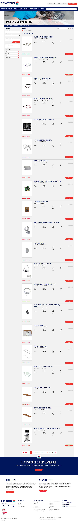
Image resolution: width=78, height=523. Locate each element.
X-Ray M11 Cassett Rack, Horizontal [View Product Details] (43, 140)
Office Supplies (52, 505)
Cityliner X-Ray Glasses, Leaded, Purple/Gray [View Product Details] (45, 57)
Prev (25, 452)
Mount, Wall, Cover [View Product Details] (39, 243)
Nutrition (51, 503)
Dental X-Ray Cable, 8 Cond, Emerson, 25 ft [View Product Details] (44, 284)
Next (54, 452)
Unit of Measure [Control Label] (8, 57)
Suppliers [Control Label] (7, 47)
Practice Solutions (67, 502)
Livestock (20, 505)
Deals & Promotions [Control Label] (8, 45)
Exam (35, 505)
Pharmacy (51, 506)
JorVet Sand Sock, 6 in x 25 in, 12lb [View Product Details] (42, 408)
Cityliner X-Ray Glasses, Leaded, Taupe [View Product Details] (43, 37)
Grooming (36, 506)
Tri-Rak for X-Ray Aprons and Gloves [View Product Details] (43, 367)
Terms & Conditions (50, 517)
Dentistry (36, 503)
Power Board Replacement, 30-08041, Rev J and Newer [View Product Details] (47, 181)
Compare (28, 53)
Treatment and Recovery (55, 509)
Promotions (65, 506)
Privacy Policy (58, 517)
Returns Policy (43, 517)
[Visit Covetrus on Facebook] (8, 506)
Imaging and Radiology (39, 510)
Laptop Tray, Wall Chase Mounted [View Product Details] (42, 264)
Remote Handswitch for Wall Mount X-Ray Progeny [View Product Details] (47, 222)
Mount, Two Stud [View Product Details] (38, 325)
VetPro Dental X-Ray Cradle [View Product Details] (41, 161)
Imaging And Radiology (24, 25)
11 (49, 452)
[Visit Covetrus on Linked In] (4, 506)
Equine (19, 503)
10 (47, 452)
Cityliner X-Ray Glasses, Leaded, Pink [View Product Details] (43, 99)
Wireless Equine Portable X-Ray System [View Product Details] (44, 119)
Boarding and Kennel (38, 502)
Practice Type (21, 500)
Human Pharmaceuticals (39, 509)
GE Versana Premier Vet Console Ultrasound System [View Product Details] (47, 428)
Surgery (51, 507)
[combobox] (61, 9)
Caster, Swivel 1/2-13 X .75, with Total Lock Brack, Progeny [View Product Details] (47, 305)
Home (6, 25)
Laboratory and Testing (54, 502)
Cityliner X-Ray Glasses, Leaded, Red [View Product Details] (43, 78)
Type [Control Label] (6, 55)
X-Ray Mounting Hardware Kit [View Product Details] (41, 202)
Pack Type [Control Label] (7, 53)
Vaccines (51, 510)
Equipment (64, 500)
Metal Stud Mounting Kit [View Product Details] (40, 346)
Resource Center (66, 504)
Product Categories (14, 25)
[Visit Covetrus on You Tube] (13, 506)
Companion (20, 502)
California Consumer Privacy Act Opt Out (48, 519)
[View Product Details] (27, 44)
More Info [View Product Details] (24, 53)
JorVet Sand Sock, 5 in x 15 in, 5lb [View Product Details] (42, 387)
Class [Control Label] (6, 51)
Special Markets (21, 506)
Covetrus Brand (37, 507)
